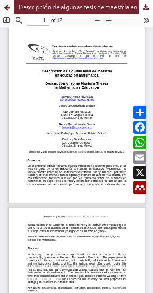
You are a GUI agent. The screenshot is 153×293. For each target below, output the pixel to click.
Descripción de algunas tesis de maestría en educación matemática (86, 6)
